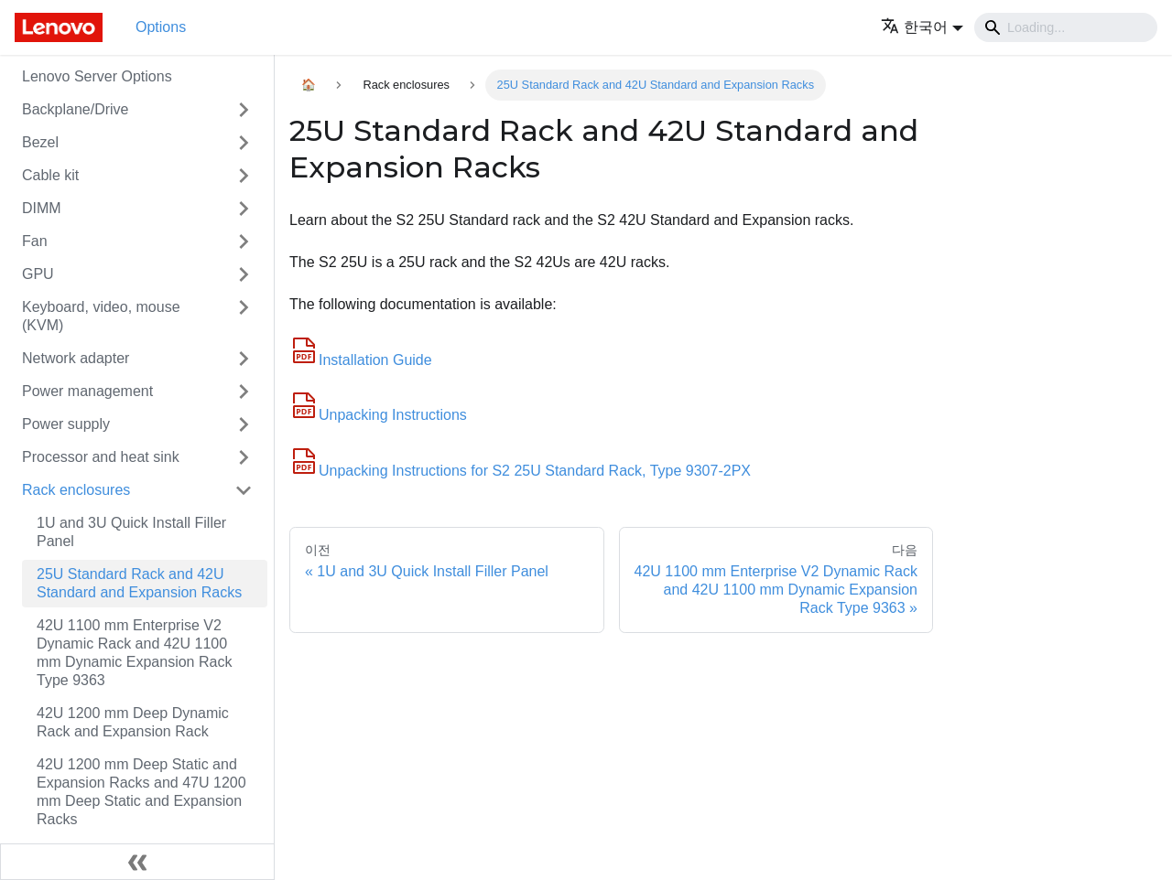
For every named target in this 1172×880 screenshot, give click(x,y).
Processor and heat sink (100, 457)
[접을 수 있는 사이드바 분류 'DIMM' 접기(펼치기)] (243, 208)
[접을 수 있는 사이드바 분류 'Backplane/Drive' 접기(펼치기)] (243, 109)
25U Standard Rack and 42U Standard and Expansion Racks (139, 583)
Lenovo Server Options (97, 76)
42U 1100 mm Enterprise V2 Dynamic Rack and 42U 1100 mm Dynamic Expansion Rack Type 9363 (134, 652)
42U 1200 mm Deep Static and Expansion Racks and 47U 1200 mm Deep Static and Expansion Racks (141, 792)
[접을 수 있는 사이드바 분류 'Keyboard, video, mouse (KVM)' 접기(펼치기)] (243, 316)
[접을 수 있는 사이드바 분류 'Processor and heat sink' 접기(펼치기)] (243, 457)
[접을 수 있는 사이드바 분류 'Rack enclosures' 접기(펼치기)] (243, 490)
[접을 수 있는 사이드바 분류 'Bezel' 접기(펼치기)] (243, 142)
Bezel (40, 142)
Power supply (66, 424)
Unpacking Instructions (378, 415)
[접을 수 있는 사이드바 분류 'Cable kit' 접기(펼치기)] (243, 175)
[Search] (1065, 27)
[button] (922, 27)
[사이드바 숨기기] (137, 861)
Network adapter (75, 358)
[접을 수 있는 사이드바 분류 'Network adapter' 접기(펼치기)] (243, 358)
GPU (38, 274)
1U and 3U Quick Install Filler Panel (131, 532)
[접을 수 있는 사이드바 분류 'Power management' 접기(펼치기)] (243, 391)
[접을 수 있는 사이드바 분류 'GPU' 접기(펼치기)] (243, 274)
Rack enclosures (76, 490)
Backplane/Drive (75, 109)
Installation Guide (360, 360)
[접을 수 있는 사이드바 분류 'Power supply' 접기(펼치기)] (243, 424)
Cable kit (50, 175)
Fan (35, 241)
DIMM (41, 208)
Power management (87, 391)
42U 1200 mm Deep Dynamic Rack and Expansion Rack (133, 722)
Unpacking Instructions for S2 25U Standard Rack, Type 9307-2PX (520, 470)
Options (161, 27)
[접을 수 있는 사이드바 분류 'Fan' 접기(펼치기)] (243, 241)
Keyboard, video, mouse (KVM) (101, 316)
